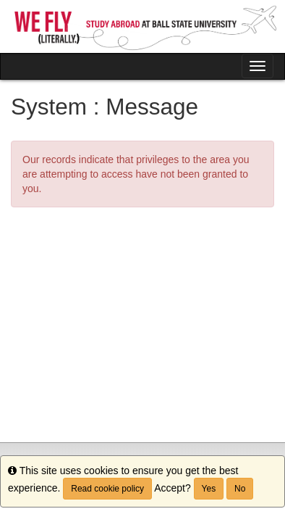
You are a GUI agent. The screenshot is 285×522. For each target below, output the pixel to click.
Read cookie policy (107, 489)
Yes (209, 489)
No (239, 489)
